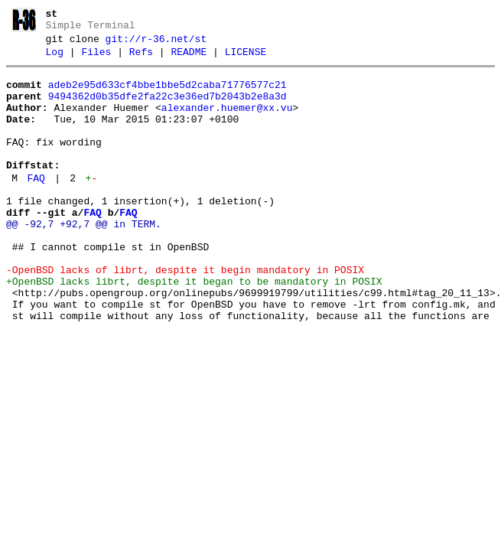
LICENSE (246, 59)
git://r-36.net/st (156, 44)
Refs (141, 59)
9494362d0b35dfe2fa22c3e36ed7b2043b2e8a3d (167, 108)
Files (96, 59)
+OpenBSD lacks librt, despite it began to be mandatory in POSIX (194, 327)
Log (54, 59)
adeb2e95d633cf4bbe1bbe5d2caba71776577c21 (167, 94)
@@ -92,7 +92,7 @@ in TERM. (83, 259)
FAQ (35, 206)
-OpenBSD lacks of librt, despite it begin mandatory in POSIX (185, 314)
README (189, 59)
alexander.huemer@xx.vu (227, 122)
